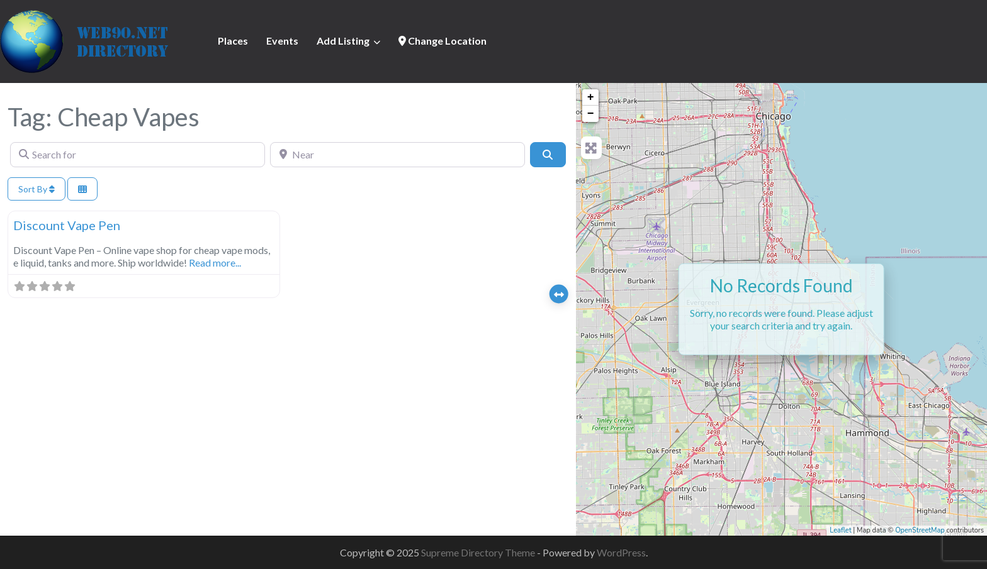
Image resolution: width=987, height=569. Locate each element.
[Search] (547, 154)
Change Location (442, 41)
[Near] (397, 154)
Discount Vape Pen (66, 225)
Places (233, 41)
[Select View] (82, 189)
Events (282, 41)
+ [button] (590, 97)
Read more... (215, 262)
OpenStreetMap (920, 530)
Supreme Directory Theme (479, 552)
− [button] (590, 113)
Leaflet (840, 530)
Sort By (36, 189)
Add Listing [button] (343, 41)
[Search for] (137, 154)
